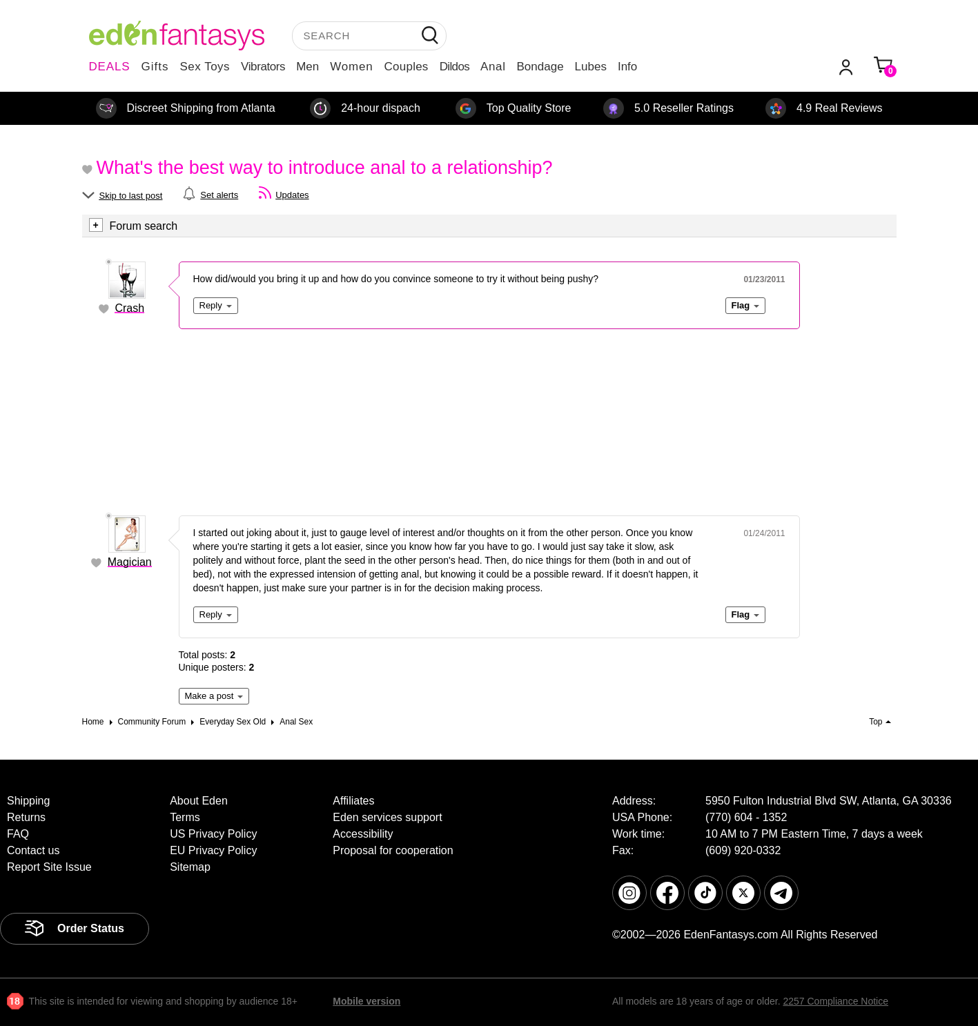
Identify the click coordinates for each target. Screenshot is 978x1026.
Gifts (154, 66)
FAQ (18, 834)
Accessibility (363, 834)
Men (307, 66)
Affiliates (353, 801)
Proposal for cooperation (393, 850)
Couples (406, 66)
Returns (26, 817)
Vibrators (263, 66)
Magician (130, 562)
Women (351, 66)
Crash (129, 308)
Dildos (454, 66)
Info (627, 66)
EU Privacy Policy (213, 850)
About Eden (199, 801)
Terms (185, 817)
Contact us (33, 850)
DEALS (109, 66)
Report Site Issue (49, 867)
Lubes (591, 66)
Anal (492, 66)
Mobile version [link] (366, 1001)
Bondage (540, 66)
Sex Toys (204, 66)
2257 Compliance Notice (835, 1001)
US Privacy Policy (213, 834)
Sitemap (190, 867)
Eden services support (387, 817)
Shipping (28, 801)
